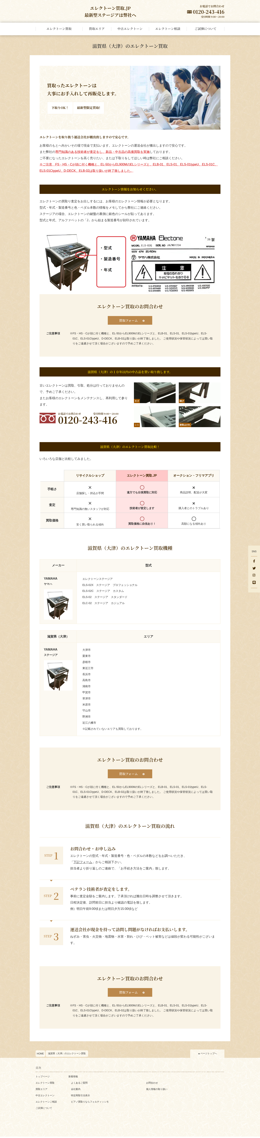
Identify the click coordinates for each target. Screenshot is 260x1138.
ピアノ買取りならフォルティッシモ (90, 1103)
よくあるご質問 (79, 1084)
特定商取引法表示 (80, 1096)
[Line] (254, 583)
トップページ (43, 1078)
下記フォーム (82, 863)
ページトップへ (208, 1054)
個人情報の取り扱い (156, 1090)
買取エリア (41, 1090)
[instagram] (254, 576)
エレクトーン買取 (45, 1084)
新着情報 (73, 1078)
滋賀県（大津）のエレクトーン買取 (67, 1054)
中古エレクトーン (45, 1096)
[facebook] (254, 561)
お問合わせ (152, 1084)
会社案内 (75, 1090)
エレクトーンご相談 (46, 1103)
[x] (254, 569)
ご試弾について (44, 1109)
